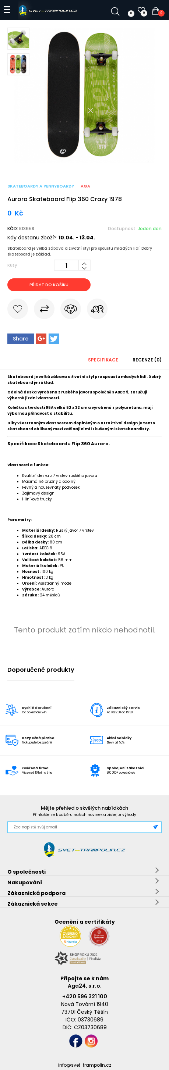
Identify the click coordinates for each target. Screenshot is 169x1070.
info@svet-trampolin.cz (84, 1065)
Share (20, 338)
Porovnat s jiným (44, 310)
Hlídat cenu (70, 310)
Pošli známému (97, 310)
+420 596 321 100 (84, 996)
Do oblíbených (17, 310)
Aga (85, 186)
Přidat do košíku (48, 285)
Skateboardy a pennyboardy (40, 186)
